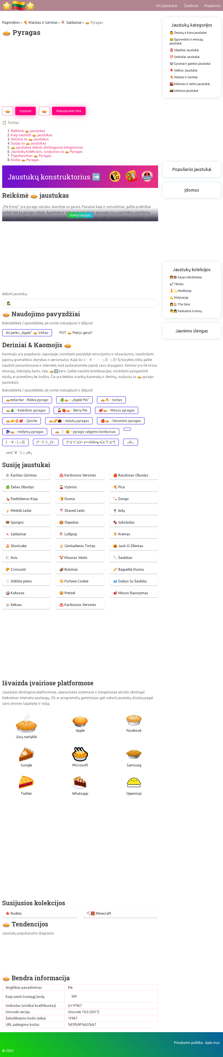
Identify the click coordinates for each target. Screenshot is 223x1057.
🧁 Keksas (13, 605)
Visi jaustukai (166, 5)
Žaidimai (191, 5)
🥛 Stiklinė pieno (18, 581)
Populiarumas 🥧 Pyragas (31, 156)
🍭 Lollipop (68, 534)
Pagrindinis (11, 22)
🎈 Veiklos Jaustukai (183, 70)
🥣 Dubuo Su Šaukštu (130, 581)
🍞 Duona (67, 499)
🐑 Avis (11, 558)
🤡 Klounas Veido (73, 558)
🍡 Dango (121, 499)
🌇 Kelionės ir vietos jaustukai (190, 84)
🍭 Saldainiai (71, 22)
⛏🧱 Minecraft (98, 913)
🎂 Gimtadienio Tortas (77, 546)
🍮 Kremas (121, 534)
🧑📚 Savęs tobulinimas (186, 277)
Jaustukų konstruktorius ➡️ (54, 176)
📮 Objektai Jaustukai (184, 50)
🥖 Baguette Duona (128, 569)
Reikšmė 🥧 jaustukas (28, 131)
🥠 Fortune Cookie (73, 581)
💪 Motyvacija (179, 297)
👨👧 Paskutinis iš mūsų (186, 311)
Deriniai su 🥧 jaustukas (30, 139)
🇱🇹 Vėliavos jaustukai (184, 90)
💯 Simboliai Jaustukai (184, 57)
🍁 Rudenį (13, 913)
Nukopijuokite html (68, 111)
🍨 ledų (119, 510)
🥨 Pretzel (67, 593)
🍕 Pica (119, 487)
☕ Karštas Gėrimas (21, 475)
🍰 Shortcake (16, 546)
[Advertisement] (80, 71)
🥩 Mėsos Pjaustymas (130, 593)
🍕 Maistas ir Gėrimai (40, 22)
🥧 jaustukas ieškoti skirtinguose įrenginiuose (47, 147)
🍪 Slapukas (69, 522)
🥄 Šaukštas (122, 558)
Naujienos (212, 5)
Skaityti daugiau (80, 215)
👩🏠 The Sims (180, 304)
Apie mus (212, 1043)
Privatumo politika (188, 1043)
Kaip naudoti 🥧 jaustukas (31, 135)
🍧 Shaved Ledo (72, 510)
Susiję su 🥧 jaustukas (28, 143)
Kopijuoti (25, 111)
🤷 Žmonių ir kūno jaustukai (188, 32)
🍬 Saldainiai (15, 534)
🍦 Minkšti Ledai (18, 510)
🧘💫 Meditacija (180, 291)
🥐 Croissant (15, 569)
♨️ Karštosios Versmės (77, 475)
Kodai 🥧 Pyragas (25, 160)
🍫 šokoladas (124, 522)
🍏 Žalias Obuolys (19, 487)
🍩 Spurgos (14, 522)
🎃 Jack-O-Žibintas (128, 546)
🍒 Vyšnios (68, 487)
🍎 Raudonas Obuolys (130, 475)
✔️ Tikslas (177, 284)
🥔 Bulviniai (68, 569)
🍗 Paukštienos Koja (21, 499)
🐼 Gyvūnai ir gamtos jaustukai (190, 63)
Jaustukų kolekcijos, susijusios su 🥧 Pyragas (47, 151)
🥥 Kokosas (14, 593)
